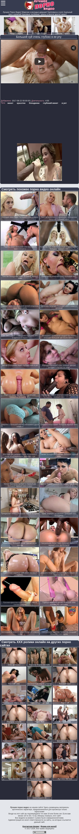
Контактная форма (30, 826)
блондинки (34, 103)
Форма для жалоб (49, 826)
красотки (21, 103)
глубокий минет (50, 103)
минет (10, 103)
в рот (64, 103)
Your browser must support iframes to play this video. (39, 69)
